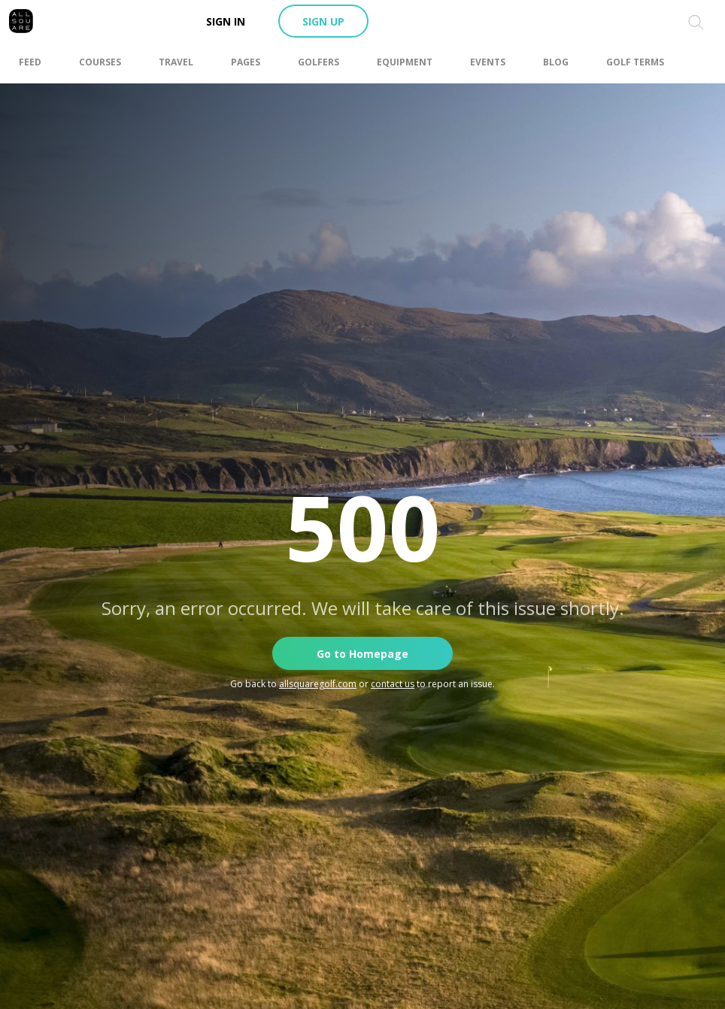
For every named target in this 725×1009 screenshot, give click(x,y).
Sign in (225, 21)
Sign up (323, 21)
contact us (392, 683)
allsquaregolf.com (317, 683)
